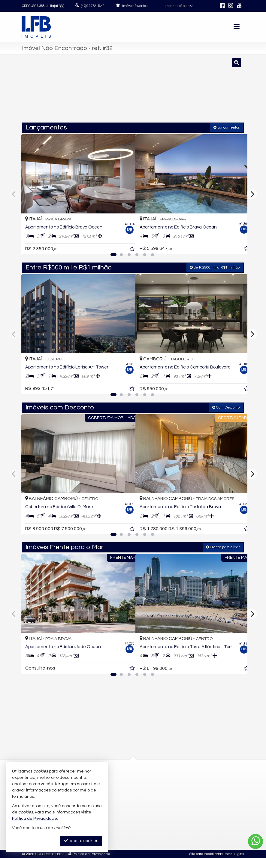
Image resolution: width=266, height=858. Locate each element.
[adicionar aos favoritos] (124, 244)
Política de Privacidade (91, 853)
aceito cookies (81, 840)
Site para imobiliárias (205, 853)
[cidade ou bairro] (186, 91)
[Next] (252, 194)
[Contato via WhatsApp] (255, 841)
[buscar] (231, 91)
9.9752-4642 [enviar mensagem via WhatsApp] (92, 6)
